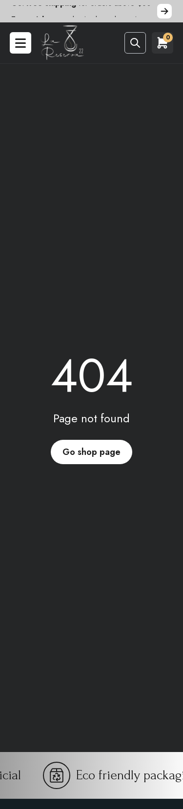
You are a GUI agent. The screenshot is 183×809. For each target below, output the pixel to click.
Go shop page (91, 452)
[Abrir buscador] (135, 43)
